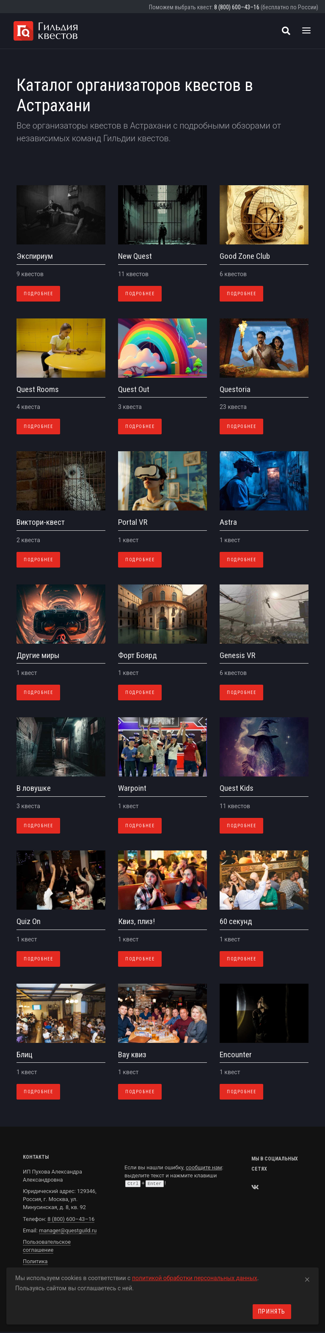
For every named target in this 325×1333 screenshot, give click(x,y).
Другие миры (38, 655)
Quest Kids (236, 788)
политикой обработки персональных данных (194, 1278)
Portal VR (132, 522)
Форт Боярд (137, 655)
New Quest (135, 256)
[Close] (307, 1278)
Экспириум (35, 256)
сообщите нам (204, 1167)
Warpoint (132, 788)
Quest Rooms (38, 389)
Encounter (236, 1054)
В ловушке (34, 788)
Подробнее (38, 293)
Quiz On (29, 921)
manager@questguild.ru (67, 1230)
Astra (228, 522)
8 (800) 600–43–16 (236, 7)
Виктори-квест (41, 522)
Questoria (235, 389)
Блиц (25, 1054)
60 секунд (236, 921)
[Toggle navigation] (306, 31)
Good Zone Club (245, 256)
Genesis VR (237, 655)
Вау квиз (132, 1054)
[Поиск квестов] (286, 30)
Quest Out (133, 389)
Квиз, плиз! (136, 921)
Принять (272, 1311)
